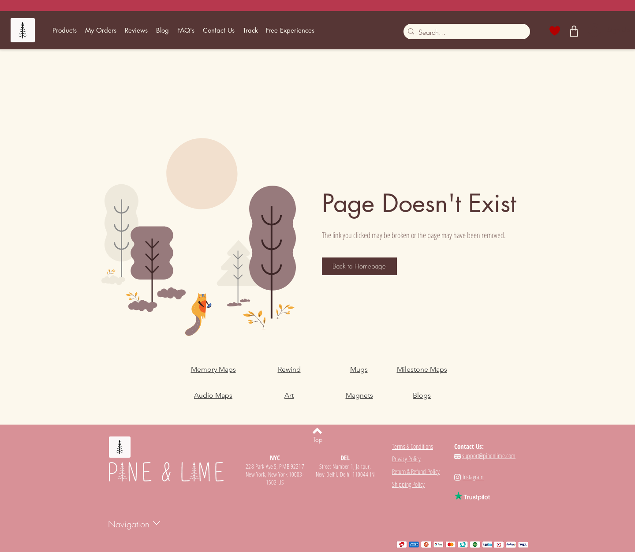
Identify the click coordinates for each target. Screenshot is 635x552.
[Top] (317, 439)
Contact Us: (469, 446)
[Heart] (555, 30)
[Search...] (465, 32)
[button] (64, 30)
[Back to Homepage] (359, 266)
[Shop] (574, 31)
